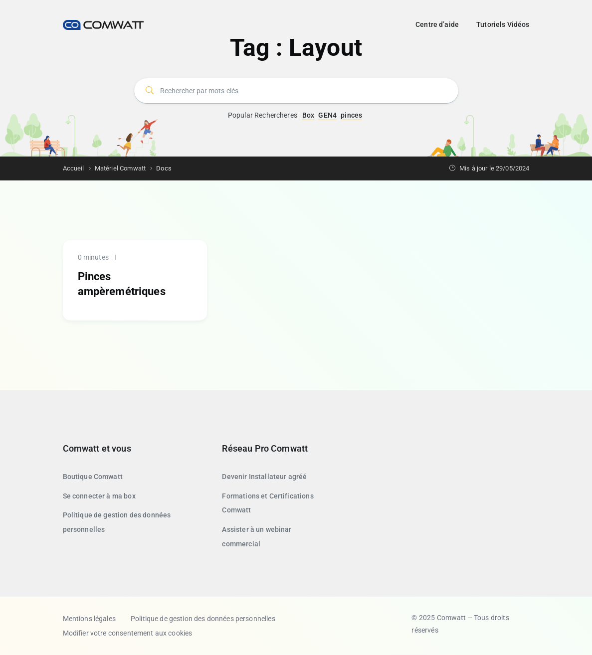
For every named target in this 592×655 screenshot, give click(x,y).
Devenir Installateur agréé (264, 477)
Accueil (73, 168)
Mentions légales (89, 619)
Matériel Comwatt (120, 168)
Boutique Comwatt (93, 477)
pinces (351, 115)
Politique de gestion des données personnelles (203, 619)
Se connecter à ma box (99, 496)
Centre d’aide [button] (437, 24)
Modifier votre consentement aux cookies (128, 633)
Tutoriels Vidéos (502, 24)
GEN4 (327, 115)
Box (308, 115)
